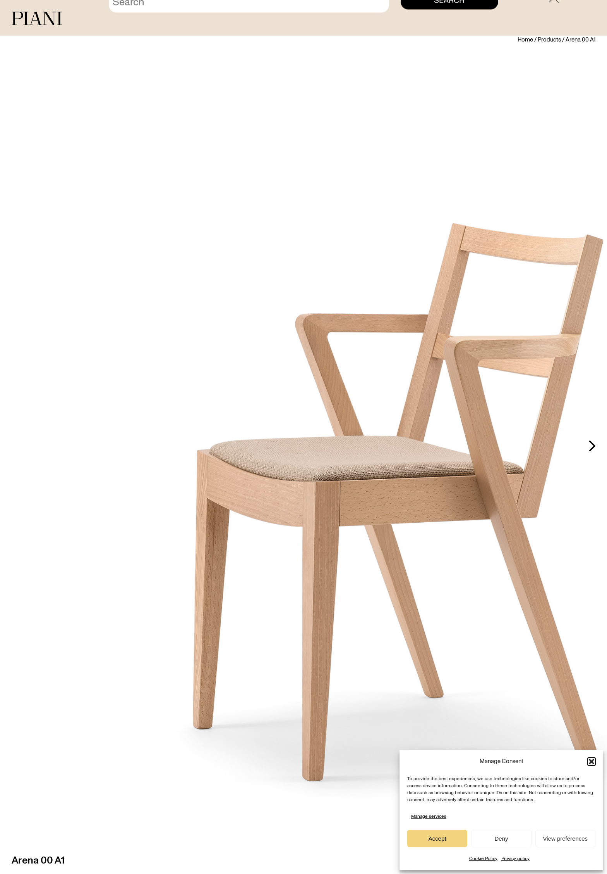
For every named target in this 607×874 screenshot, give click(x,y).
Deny (501, 838)
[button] (591, 761)
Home (525, 40)
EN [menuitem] (588, 19)
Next (592, 446)
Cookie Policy (483, 858)
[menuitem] (574, 19)
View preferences (565, 838)
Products (549, 40)
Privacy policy (515, 858)
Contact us (500, 19)
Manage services (428, 816)
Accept (437, 838)
